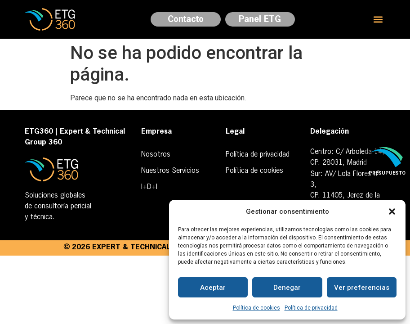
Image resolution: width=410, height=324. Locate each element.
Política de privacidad (311, 308)
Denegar (287, 288)
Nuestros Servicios (170, 171)
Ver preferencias (361, 288)
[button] (392, 211)
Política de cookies (256, 308)
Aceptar (213, 288)
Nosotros (155, 154)
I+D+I (149, 187)
